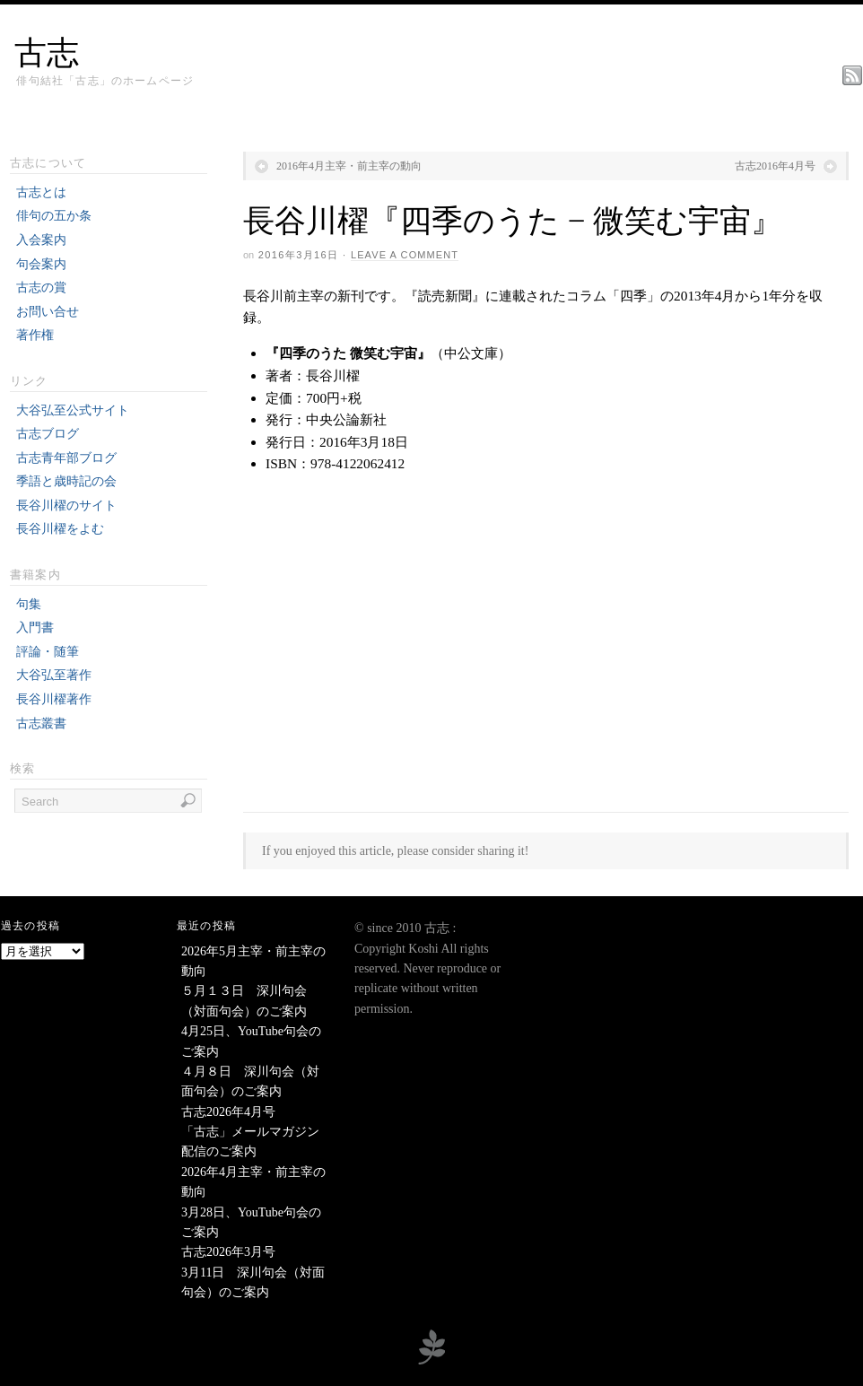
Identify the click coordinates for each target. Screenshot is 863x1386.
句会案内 (41, 264)
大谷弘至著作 (54, 675)
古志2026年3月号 (228, 1252)
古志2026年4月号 (228, 1112)
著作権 (35, 335)
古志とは (41, 192)
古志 (46, 53)
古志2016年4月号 (775, 166)
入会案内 (41, 240)
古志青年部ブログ (66, 458)
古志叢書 (41, 723)
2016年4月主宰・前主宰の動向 (349, 166)
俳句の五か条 (54, 215)
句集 (28, 604)
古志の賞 (41, 287)
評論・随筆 (47, 651)
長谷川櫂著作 (54, 699)
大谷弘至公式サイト (72, 410)
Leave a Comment (404, 254)
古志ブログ (47, 433)
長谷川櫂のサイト (66, 505)
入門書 (35, 627)
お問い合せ (47, 311)
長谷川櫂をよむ (60, 529)
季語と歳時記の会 (66, 481)
